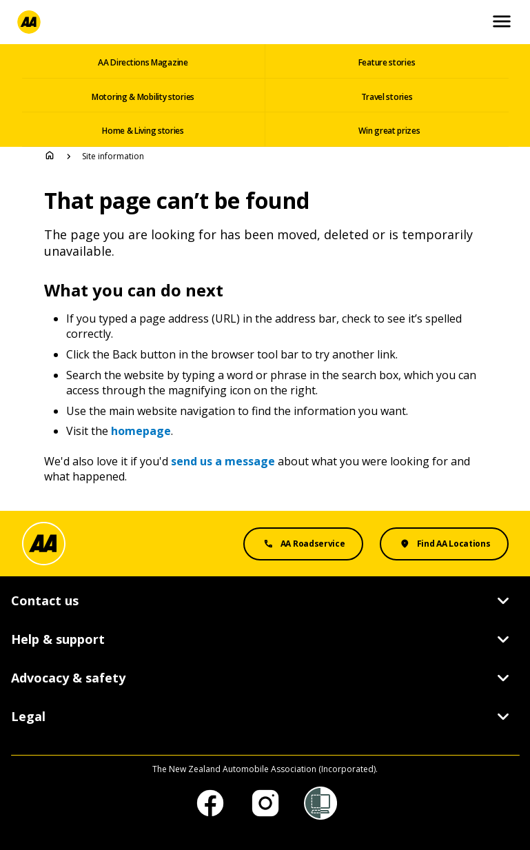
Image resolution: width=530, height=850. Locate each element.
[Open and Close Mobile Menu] (501, 22)
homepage (141, 430)
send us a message (223, 461)
